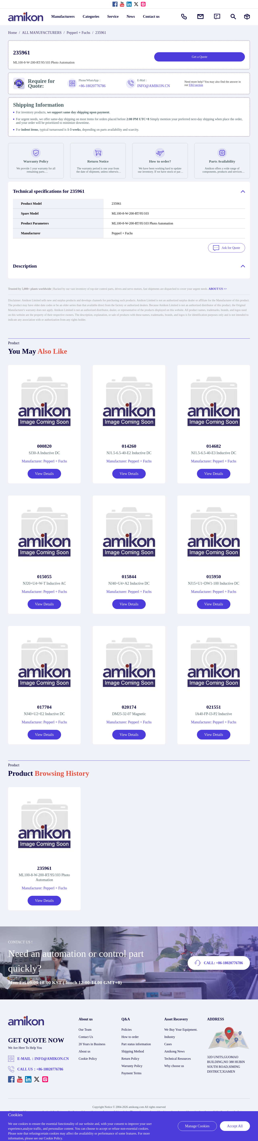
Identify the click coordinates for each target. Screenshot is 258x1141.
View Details (44, 473)
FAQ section (196, 85)
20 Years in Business (92, 1043)
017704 (44, 706)
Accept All (235, 1126)
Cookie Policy (88, 1058)
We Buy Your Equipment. (181, 1028)
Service (113, 17)
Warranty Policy (132, 1065)
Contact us (151, 17)
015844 (129, 575)
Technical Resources (177, 1058)
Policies (127, 1028)
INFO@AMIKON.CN (51, 1058)
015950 (213, 575)
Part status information (136, 1043)
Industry (169, 1036)
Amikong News (174, 1050)
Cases (168, 1043)
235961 (44, 867)
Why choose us (174, 1065)
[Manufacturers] (247, 17)
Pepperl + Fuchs (78, 33)
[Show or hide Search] (233, 16)
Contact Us (86, 1036)
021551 (213, 706)
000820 (44, 445)
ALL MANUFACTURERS (42, 33)
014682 (213, 445)
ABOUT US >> (218, 288)
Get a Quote (199, 56)
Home (12, 33)
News (131, 17)
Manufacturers (63, 17)
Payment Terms (131, 1072)
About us (84, 1050)
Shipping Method (133, 1050)
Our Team (85, 1028)
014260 (129, 445)
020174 (129, 706)
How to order (130, 1036)
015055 (44, 575)
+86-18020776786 (49, 1068)
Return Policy (130, 1058)
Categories (91, 17)
